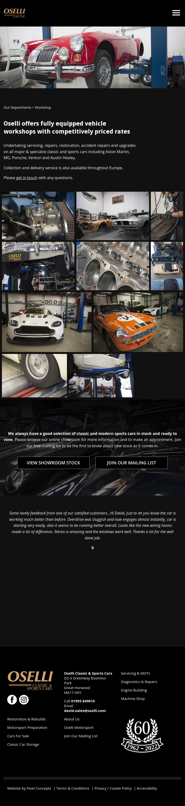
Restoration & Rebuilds (26, 719)
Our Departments (17, 107)
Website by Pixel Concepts (29, 788)
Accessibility (147, 788)
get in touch (26, 177)
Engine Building (134, 690)
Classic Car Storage (23, 744)
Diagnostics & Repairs (139, 681)
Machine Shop (133, 698)
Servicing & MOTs (135, 673)
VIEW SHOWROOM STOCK (53, 463)
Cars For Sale (18, 735)
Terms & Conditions (72, 788)
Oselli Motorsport (78, 727)
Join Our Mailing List (81, 735)
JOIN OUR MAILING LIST (131, 463)
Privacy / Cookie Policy (113, 788)
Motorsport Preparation (27, 727)
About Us (71, 719)
